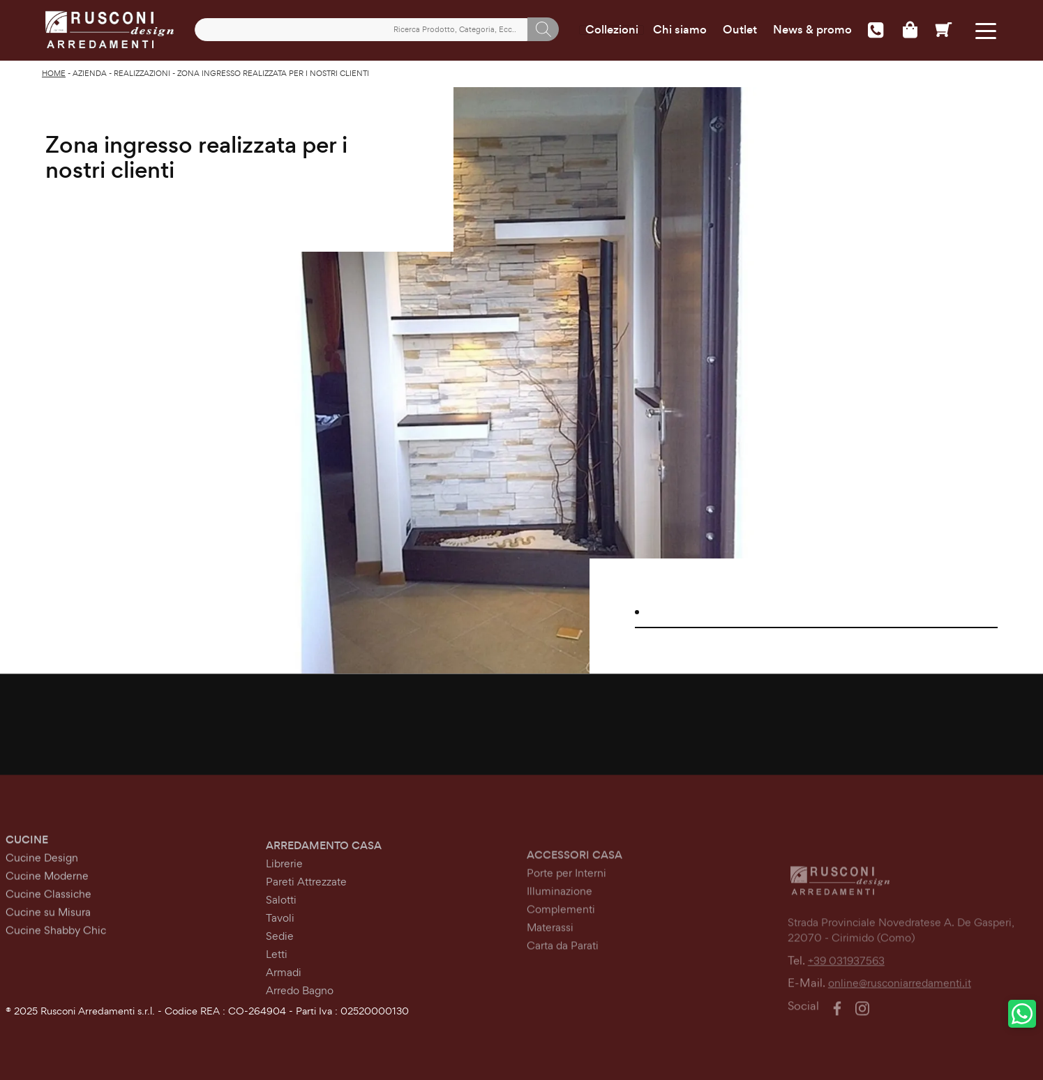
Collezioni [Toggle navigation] (611, 30)
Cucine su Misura (48, 927)
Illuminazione (559, 925)
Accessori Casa (574, 888)
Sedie (280, 959)
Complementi (561, 943)
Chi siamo (680, 30)
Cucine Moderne (47, 890)
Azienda (90, 73)
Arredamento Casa (324, 869)
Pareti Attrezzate (306, 905)
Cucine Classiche (48, 909)
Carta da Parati (563, 979)
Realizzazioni (142, 73)
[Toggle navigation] (985, 29)
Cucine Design (42, 872)
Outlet (740, 30)
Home (54, 73)
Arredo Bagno (299, 1014)
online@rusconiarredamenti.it (899, 1016)
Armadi (283, 996)
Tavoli (280, 941)
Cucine (27, 854)
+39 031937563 (846, 993)
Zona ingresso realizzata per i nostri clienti (273, 73)
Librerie (284, 887)
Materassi (550, 961)
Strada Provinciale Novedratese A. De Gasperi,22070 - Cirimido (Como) (901, 963)
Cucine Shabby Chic (56, 945)
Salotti (281, 923)
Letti (276, 978)
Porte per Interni (566, 906)
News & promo (812, 30)
